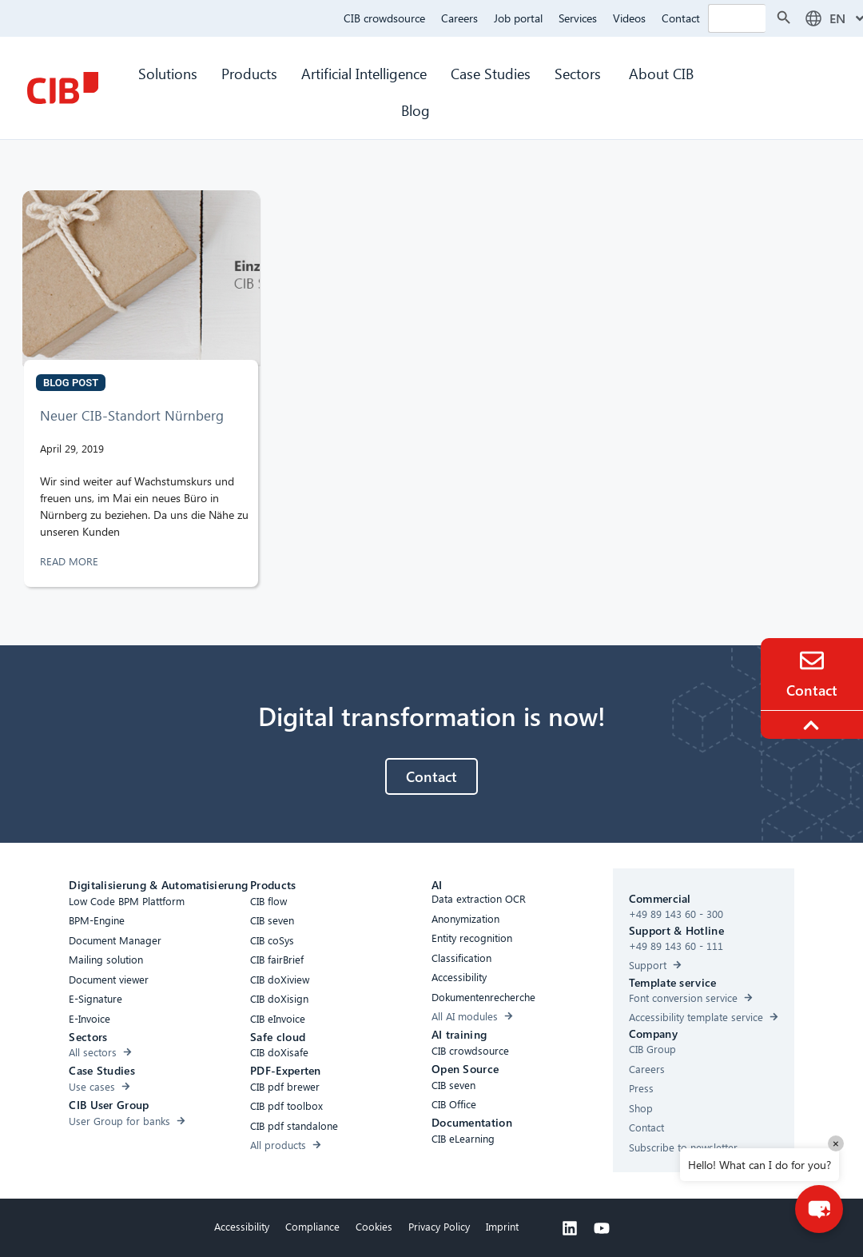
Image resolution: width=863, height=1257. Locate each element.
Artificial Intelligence (364, 73)
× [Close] (836, 1143)
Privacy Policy (439, 1226)
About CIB (661, 73)
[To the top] (813, 725)
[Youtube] (602, 1228)
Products (249, 73)
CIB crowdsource (384, 18)
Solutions (167, 73)
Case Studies (491, 73)
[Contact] (812, 660)
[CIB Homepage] (62, 88)
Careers (459, 18)
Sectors (580, 73)
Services (578, 18)
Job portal (518, 18)
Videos (629, 18)
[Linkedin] (570, 1228)
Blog (415, 110)
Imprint (502, 1226)
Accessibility (241, 1226)
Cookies (374, 1226)
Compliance (312, 1226)
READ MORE (70, 561)
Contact (681, 18)
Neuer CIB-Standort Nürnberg (132, 415)
